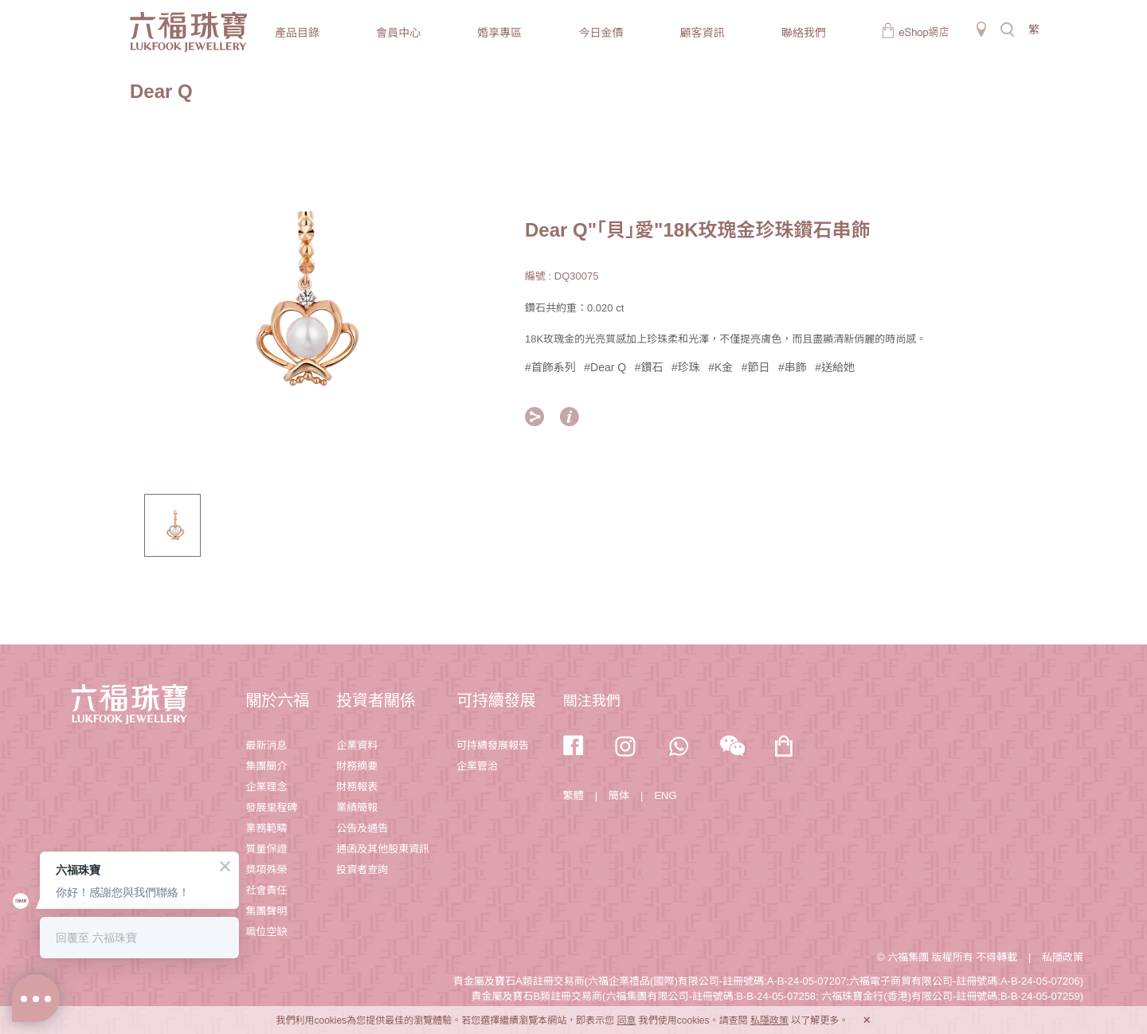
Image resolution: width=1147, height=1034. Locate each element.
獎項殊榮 (266, 869)
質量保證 (266, 849)
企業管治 (477, 766)
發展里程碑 (271, 807)
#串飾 (792, 367)
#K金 (720, 367)
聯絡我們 (803, 32)
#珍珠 (685, 367)
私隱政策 (1062, 957)
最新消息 (266, 745)
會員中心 (398, 32)
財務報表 (357, 787)
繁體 (573, 795)
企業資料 (357, 745)
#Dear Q (605, 367)
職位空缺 (266, 932)
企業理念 (266, 787)
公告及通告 (362, 828)
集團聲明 (266, 911)
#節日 (756, 367)
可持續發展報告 (492, 745)
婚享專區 (499, 32)
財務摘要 (357, 766)
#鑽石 (649, 367)
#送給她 (835, 367)
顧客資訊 (702, 32)
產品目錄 (297, 32)
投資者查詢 (362, 869)
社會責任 (266, 890)
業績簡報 (357, 807)
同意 (626, 1020)
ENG (665, 795)
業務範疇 (266, 828)
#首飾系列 (550, 367)
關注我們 (591, 701)
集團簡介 (266, 766)
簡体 (619, 795)
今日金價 (600, 32)
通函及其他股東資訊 (382, 849)
